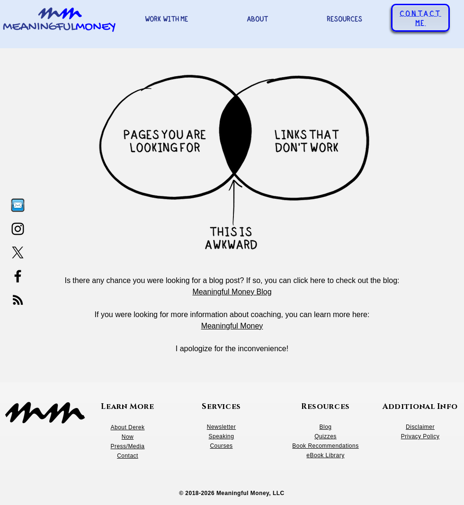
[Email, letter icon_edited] (17, 205)
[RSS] (17, 300)
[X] (17, 252)
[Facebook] (17, 276)
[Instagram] (17, 229)
